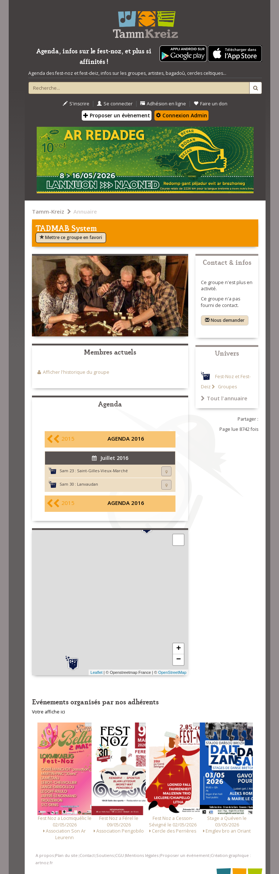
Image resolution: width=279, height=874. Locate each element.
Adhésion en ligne (163, 104)
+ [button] (178, 648)
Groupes (227, 387)
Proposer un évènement (116, 115)
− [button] (178, 659)
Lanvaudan (87, 484)
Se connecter (115, 104)
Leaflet (96, 672)
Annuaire (85, 211)
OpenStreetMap (172, 672)
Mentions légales (141, 855)
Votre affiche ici (48, 712)
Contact (87, 855)
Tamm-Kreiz (48, 211)
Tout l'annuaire (224, 398)
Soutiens (105, 855)
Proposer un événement (184, 855)
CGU (119, 855)
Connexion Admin (181, 115)
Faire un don (210, 104)
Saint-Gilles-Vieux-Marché (102, 470)
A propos (45, 855)
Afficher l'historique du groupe (76, 372)
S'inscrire (76, 104)
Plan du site (66, 855)
